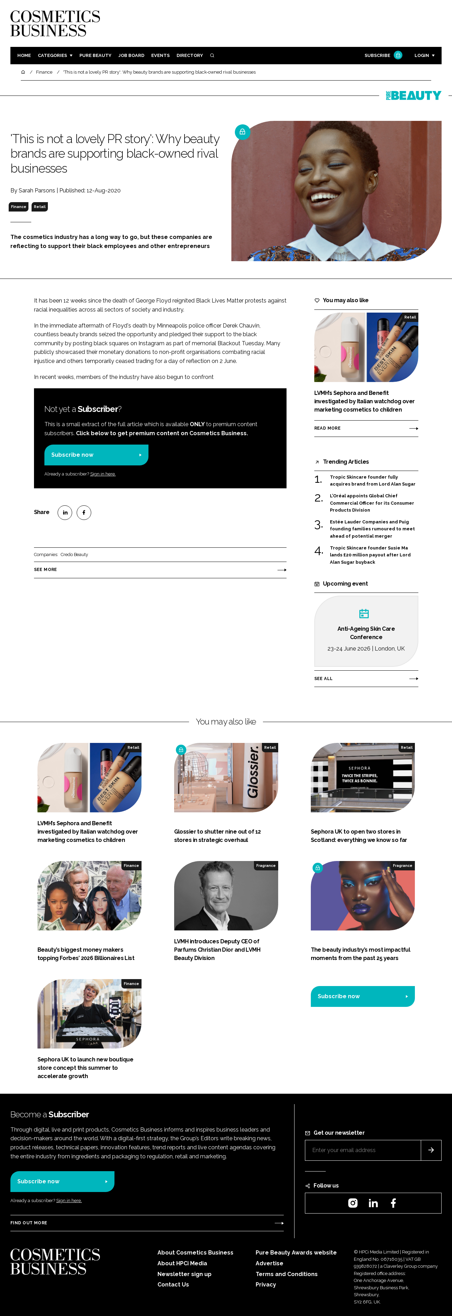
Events (160, 55)
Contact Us (173, 1284)
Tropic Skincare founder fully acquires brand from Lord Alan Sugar (373, 481)
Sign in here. (103, 474)
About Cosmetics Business (195, 1252)
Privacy (266, 1284)
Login (422, 55)
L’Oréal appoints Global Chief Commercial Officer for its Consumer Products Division (372, 503)
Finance (18, 207)
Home (24, 55)
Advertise (269, 1263)
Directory (190, 55)
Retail (39, 207)
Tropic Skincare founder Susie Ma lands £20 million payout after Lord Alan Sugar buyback (370, 555)
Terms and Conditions (287, 1274)
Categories (52, 55)
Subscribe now (72, 455)
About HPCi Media (182, 1263)
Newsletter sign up (184, 1274)
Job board (131, 55)
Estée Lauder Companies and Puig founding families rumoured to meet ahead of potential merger (372, 529)
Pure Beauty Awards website (296, 1252)
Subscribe (383, 55)
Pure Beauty (95, 55)
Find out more (28, 1222)
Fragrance (266, 865)
